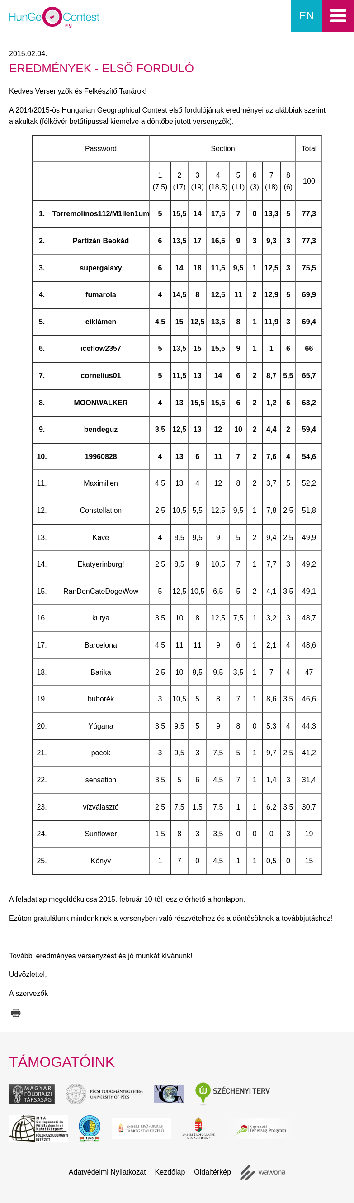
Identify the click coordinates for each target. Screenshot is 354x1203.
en (306, 15)
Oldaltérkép (212, 1172)
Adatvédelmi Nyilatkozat (107, 1172)
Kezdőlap (170, 1172)
